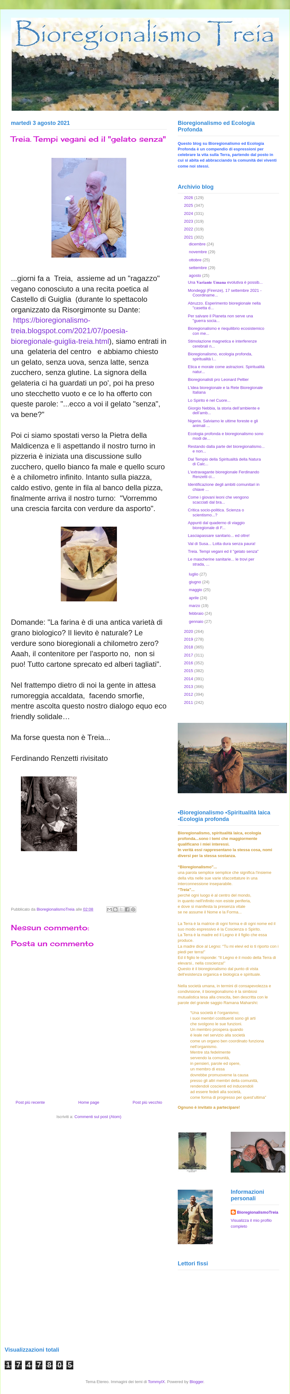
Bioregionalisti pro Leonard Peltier (218, 379)
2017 (189, 655)
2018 (189, 647)
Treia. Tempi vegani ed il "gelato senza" (223, 551)
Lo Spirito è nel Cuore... (209, 400)
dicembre (198, 244)
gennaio (197, 621)
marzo (195, 605)
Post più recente (30, 1102)
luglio (194, 574)
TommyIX (156, 1381)
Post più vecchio (147, 1102)
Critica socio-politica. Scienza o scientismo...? (216, 512)
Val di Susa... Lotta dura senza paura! (221, 543)
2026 (189, 197)
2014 (189, 678)
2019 (189, 639)
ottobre (196, 260)
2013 (189, 686)
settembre (198, 267)
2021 (189, 237)
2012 (189, 694)
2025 (189, 205)
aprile (194, 597)
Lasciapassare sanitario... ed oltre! (218, 535)
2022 (189, 229)
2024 (189, 213)
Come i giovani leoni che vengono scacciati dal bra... (218, 500)
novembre (198, 251)
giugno (195, 582)
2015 (189, 670)
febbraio (197, 613)
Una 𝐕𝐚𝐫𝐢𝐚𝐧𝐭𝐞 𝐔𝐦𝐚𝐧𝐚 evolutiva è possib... (225, 282)
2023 (189, 221)
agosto (195, 275)
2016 (189, 663)
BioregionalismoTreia (257, 1212)
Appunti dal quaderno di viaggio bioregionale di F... (216, 525)
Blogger (196, 1381)
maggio (196, 589)
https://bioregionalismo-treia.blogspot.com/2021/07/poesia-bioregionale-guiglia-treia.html (69, 330)
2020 (189, 631)
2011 (189, 702)
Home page (88, 1102)
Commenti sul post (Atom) (98, 1116)
